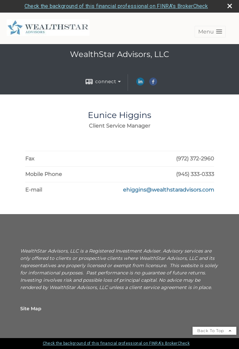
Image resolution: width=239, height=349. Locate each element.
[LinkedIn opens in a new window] (140, 84)
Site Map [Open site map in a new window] (30, 309)
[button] (210, 31)
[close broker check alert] (229, 6)
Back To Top (214, 330)
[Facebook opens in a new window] (153, 84)
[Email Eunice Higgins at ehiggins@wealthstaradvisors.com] (168, 190)
